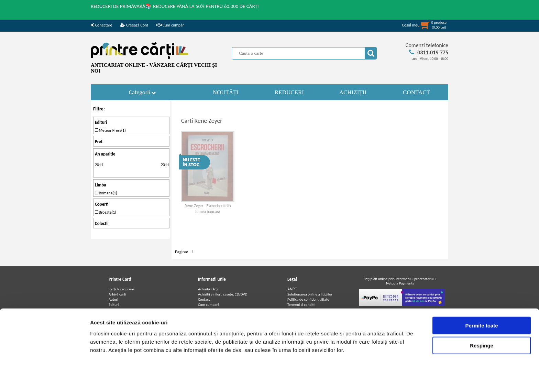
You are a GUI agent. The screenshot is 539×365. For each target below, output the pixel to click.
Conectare (101, 25)
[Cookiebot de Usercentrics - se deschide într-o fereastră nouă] (44, 351)
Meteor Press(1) (110, 130)
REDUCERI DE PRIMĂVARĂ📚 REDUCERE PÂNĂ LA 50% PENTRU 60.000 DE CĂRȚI (175, 6)
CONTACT (416, 92)
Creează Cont (134, 25)
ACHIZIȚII (352, 92)
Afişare (344, 351)
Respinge (481, 325)
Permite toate (481, 305)
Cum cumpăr (170, 25)
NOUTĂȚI (226, 92)
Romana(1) (106, 193)
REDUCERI (289, 92)
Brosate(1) (105, 212)
